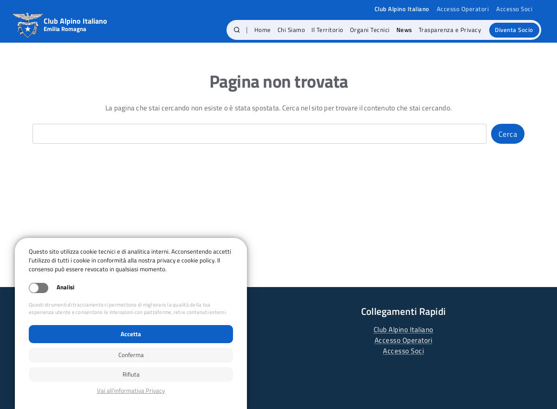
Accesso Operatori (463, 9)
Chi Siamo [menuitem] (291, 29)
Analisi (65, 287)
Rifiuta (131, 374)
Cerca (508, 134)
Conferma (131, 354)
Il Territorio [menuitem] (327, 29)
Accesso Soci (514, 9)
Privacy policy (131, 390)
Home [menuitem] (262, 29)
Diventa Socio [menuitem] (514, 29)
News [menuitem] (404, 29)
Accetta (131, 334)
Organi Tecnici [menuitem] (370, 29)
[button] (237, 30)
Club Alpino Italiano (404, 329)
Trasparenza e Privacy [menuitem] (450, 29)
